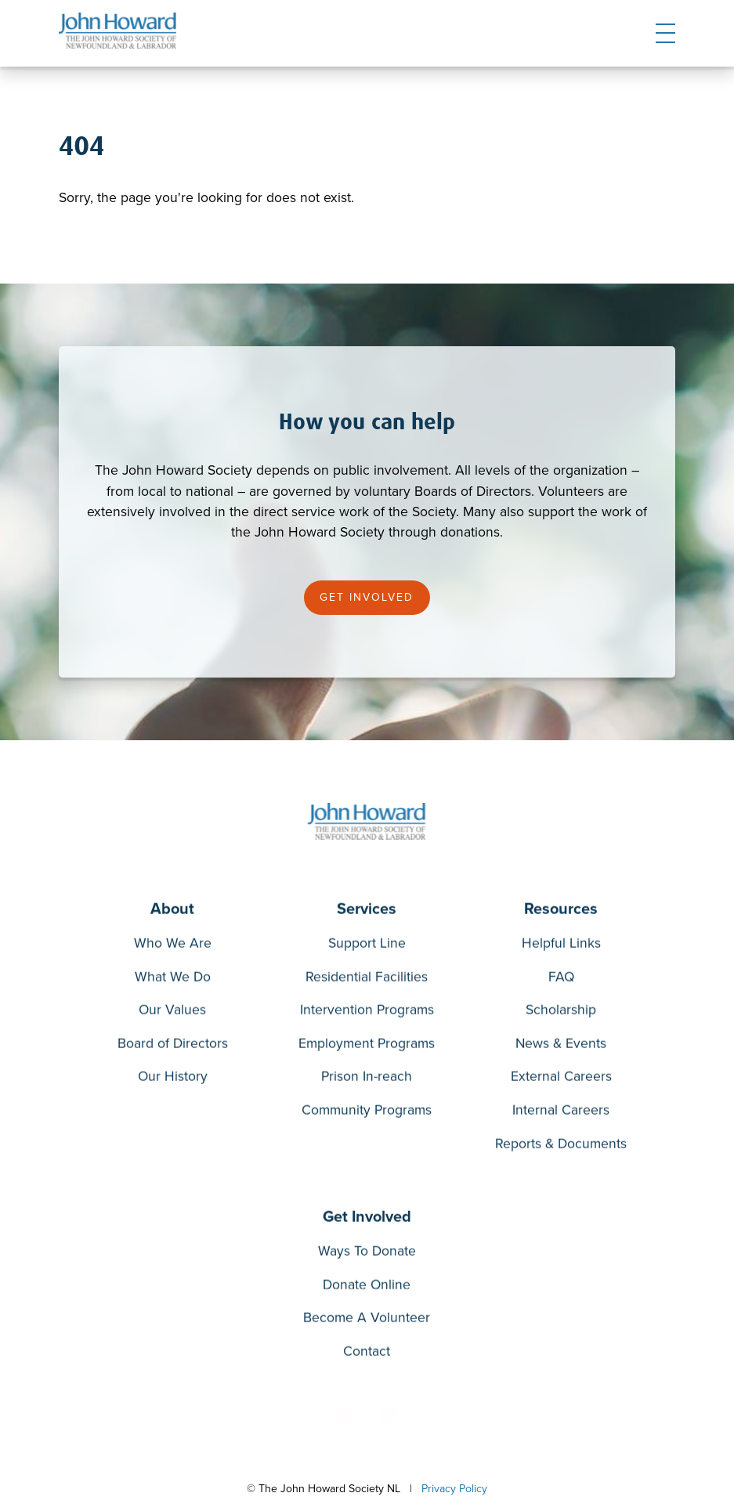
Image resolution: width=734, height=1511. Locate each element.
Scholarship (561, 1013)
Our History (173, 1080)
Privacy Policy (454, 1488)
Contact (366, 1355)
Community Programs (367, 1113)
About (172, 912)
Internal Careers (560, 1113)
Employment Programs (366, 1047)
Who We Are (173, 946)
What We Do (173, 980)
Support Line (367, 946)
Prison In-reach (366, 1080)
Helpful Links (561, 946)
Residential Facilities (367, 980)
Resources (561, 912)
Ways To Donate (367, 1254)
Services (366, 912)
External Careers (561, 1080)
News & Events (560, 1047)
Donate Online (366, 1288)
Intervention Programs (367, 1013)
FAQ (561, 980)
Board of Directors (173, 1047)
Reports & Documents (561, 1147)
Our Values (172, 1013)
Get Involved (367, 597)
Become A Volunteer (366, 1321)
